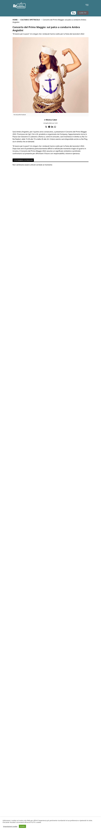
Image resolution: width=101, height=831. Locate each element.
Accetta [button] (22, 826)
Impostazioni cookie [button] (10, 826)
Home (15, 20)
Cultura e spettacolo (30, 20)
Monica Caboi (51, 120)
